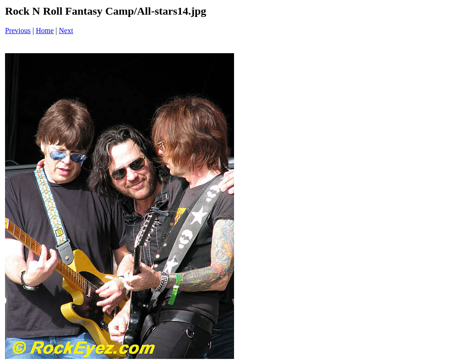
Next (66, 30)
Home (45, 30)
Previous (18, 30)
